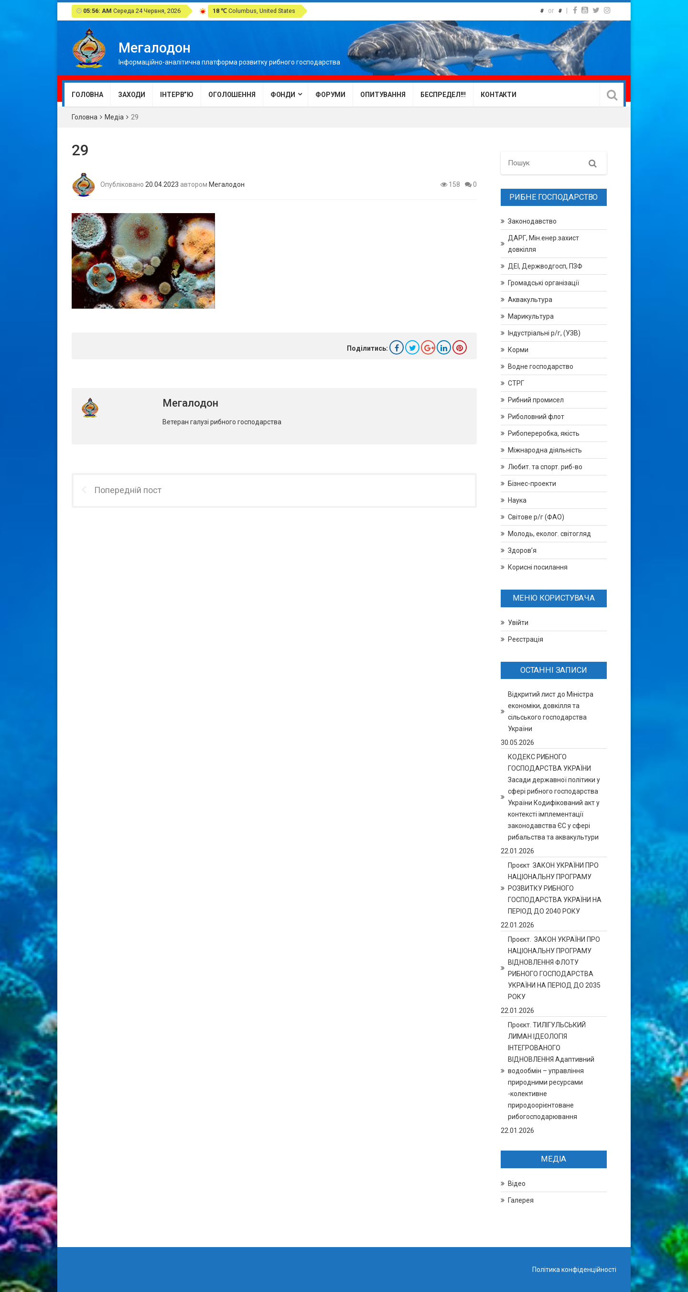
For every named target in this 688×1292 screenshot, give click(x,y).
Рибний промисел (536, 400)
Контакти (498, 94)
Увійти (518, 622)
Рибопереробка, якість (544, 433)
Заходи (131, 94)
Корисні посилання (538, 567)
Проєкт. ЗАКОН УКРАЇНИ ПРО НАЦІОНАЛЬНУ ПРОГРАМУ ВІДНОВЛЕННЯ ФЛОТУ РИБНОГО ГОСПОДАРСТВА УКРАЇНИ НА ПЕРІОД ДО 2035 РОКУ (554, 968)
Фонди (282, 94)
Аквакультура (530, 299)
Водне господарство (540, 366)
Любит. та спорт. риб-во (545, 467)
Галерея (521, 1200)
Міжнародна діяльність (545, 450)
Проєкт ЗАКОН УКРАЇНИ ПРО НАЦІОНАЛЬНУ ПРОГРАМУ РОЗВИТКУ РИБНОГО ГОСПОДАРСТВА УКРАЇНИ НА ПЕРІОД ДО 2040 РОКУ (555, 888)
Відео (517, 1183)
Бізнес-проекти (532, 483)
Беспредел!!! (443, 94)
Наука (517, 500)
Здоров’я (522, 550)
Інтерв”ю (177, 94)
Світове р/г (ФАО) (536, 517)
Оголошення (232, 94)
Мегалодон (227, 184)
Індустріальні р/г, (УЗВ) (544, 333)
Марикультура (531, 316)
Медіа (114, 117)
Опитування (383, 94)
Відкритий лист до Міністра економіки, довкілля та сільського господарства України (550, 711)
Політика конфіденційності (574, 1269)
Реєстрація (525, 639)
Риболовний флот (536, 416)
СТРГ (516, 383)
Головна (87, 94)
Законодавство (532, 221)
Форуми (330, 94)
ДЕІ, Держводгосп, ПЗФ (545, 266)
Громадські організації (543, 283)
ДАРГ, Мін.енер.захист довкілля (543, 243)
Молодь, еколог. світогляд (549, 534)
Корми (518, 350)
